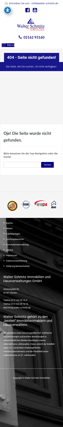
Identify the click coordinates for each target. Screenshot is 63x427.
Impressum (11, 255)
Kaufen (9, 223)
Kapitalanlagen (13, 234)
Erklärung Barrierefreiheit (18, 266)
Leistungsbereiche (15, 239)
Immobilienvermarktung (17, 244)
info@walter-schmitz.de (44, 3)
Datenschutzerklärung (16, 261)
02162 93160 (34, 37)
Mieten (9, 228)
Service (9, 250)
